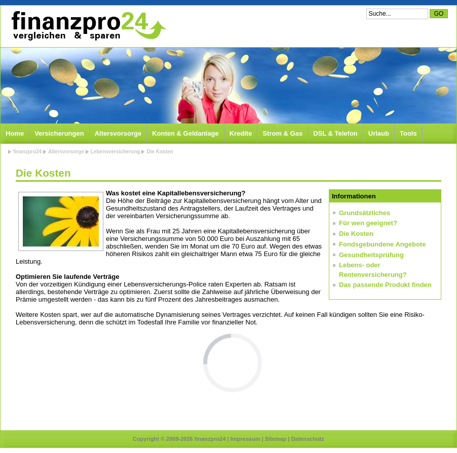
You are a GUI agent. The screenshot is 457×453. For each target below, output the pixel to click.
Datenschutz (307, 439)
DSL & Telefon (335, 133)
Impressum (245, 439)
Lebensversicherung (115, 151)
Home (15, 133)
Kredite (241, 133)
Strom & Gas (282, 133)
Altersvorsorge (118, 133)
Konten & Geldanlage (185, 133)
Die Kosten (159, 151)
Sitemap (276, 439)
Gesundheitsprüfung (371, 255)
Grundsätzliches (364, 213)
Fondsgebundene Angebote (382, 244)
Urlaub (378, 133)
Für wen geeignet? (368, 223)
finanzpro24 (27, 151)
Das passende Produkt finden (385, 285)
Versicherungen (59, 133)
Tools (408, 133)
